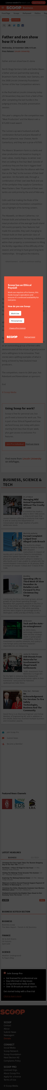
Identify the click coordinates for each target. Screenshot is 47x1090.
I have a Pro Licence (17, 328)
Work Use (15, 313)
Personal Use (16, 320)
